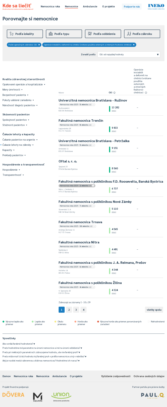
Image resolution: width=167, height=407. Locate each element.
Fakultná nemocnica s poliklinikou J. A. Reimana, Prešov (102, 262)
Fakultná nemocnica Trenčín (81, 120)
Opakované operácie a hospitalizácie (24, 84)
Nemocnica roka (50, 6)
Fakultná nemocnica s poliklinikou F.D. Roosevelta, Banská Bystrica (111, 181)
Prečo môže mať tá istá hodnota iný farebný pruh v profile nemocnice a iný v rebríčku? (44, 356)
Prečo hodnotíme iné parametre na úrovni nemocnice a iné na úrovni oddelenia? (42, 347)
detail (114, 110)
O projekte (108, 6)
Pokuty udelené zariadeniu (18, 99)
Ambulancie (90, 6)
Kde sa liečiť (18, 6)
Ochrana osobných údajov (149, 376)
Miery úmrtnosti (12, 89)
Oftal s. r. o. (68, 161)
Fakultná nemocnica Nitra (79, 242)
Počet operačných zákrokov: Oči (24, 44)
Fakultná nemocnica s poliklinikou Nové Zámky (95, 201)
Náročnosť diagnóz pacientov (20, 105)
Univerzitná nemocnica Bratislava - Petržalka (94, 141)
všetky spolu (154, 309)
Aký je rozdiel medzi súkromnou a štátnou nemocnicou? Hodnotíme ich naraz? (41, 360)
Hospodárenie (11, 169)
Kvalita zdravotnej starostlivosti (24, 79)
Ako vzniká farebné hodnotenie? (19, 343)
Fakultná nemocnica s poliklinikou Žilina (90, 282)
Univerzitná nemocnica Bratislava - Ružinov (93, 100)
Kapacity (8, 149)
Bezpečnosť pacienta (15, 94)
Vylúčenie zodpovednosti (115, 376)
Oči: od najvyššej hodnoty (129, 54)
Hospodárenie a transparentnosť (24, 164)
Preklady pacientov (14, 155)
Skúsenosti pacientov (16, 114)
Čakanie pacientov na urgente (20, 139)
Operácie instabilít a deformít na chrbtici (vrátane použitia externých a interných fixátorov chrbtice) (89, 44)
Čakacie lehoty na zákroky (18, 144)
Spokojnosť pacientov (16, 119)
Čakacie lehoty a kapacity (19, 134)
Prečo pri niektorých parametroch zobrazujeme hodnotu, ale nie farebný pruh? (41, 352)
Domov (7, 376)
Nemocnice (71, 6)
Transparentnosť (13, 174)
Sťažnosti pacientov (15, 124)
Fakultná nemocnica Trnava (80, 222)
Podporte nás (132, 6)
